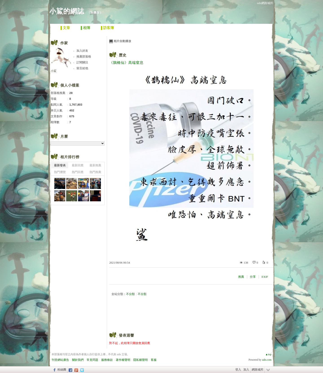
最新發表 (60, 165)
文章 (66, 28)
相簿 (86, 28)
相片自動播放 (122, 41)
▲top (268, 354)
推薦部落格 (83, 56)
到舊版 (95, 12)
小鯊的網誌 (66, 11)
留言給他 (82, 68)
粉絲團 (61, 369)
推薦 (241, 276)
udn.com (266, 359)
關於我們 (78, 360)
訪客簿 (108, 28)
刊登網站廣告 (60, 360)
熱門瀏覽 (60, 172)
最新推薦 (95, 165)
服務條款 (107, 360)
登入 (238, 369)
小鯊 (54, 71)
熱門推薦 (95, 172)
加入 (246, 369)
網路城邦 (257, 369)
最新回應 (77, 165)
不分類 (130, 294)
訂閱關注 (82, 62)
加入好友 (82, 50)
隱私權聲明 (140, 360)
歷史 (123, 55)
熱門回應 (77, 172)
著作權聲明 (123, 360)
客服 (154, 360)
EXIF (265, 276)
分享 (253, 276)
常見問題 (92, 360)
